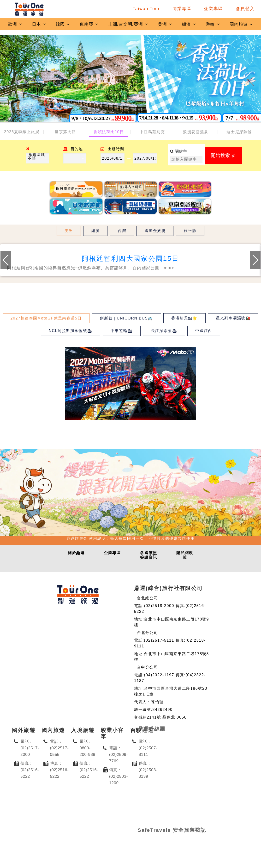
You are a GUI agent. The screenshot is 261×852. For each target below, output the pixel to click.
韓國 (63, 24)
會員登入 (245, 8)
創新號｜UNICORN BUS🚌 (126, 318)
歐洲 (15, 24)
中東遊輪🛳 (122, 331)
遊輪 (213, 24)
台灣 (122, 231)
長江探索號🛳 (164, 331)
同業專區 (181, 8)
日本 (39, 24)
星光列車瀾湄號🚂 (233, 318)
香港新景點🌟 (184, 318)
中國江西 (203, 331)
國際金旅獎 (155, 231)
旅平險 (190, 231)
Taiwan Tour (146, 8)
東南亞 (89, 24)
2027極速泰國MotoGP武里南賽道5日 (46, 318)
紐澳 (189, 24)
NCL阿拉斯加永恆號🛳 (70, 331)
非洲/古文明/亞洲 (128, 24)
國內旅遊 (241, 24)
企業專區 (213, 8)
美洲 (165, 24)
